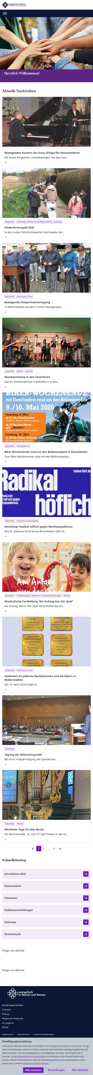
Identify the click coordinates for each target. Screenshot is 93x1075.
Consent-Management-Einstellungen (28, 1056)
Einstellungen (56, 1070)
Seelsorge (10, 922)
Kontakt (6, 1009)
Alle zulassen (33, 1070)
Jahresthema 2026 (15, 873)
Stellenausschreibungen (18, 910)
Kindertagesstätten (12, 1005)
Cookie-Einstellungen (44, 1034)
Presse (5, 1014)
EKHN (5, 1027)
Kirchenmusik (12, 934)
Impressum (7, 1034)
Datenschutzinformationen (36, 1063)
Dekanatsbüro (12, 885)
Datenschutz (23, 1034)
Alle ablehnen (80, 1070)
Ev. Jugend (7, 1022)
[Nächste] (60, 848)
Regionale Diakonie (12, 1018)
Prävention (10, 898)
